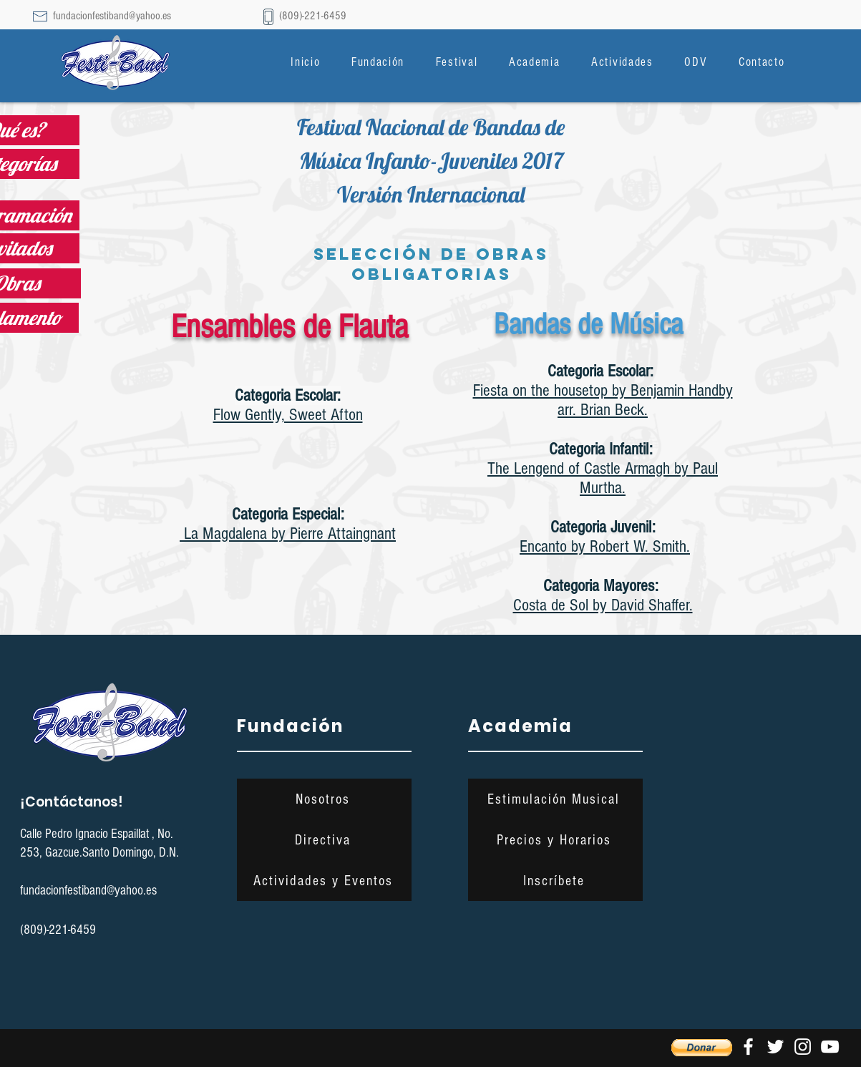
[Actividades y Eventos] (324, 880)
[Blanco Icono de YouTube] (830, 1047)
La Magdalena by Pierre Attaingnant (288, 533)
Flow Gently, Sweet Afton (288, 414)
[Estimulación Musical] (555, 799)
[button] (378, 62)
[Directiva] (324, 839)
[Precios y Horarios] (555, 839)
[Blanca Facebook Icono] (748, 1047)
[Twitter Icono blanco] (775, 1047)
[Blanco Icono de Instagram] (803, 1047)
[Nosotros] (324, 799)
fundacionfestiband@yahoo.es (112, 15)
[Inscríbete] (555, 880)
